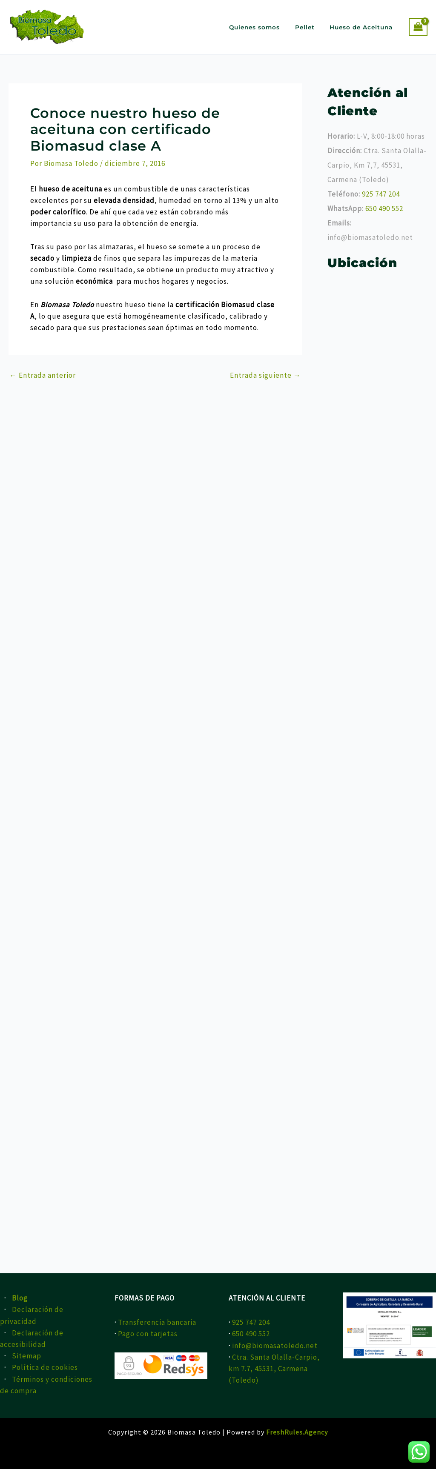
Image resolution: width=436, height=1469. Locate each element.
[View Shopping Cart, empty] (418, 27)
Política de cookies (45, 1367)
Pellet (310, 27)
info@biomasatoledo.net (275, 1345)
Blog (20, 1298)
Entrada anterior (42, 375)
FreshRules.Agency (297, 1432)
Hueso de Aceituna (363, 27)
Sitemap (26, 1356)
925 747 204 (381, 194)
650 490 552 (384, 208)
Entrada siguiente (265, 375)
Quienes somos (263, 27)
